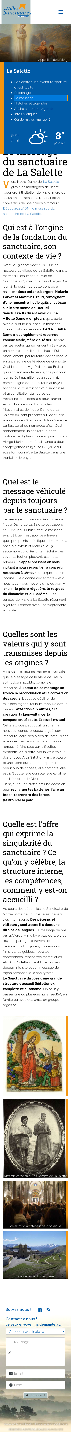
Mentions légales (33, 1429)
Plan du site (55, 1429)
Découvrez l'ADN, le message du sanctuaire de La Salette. (29, 211)
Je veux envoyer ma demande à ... (33, 1324)
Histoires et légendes (31, 103)
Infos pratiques (25, 114)
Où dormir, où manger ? (32, 119)
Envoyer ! (35, 1395)
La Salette (51, 182)
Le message (24, 98)
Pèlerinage (22, 93)
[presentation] (37, 1411)
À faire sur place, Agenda (33, 109)
